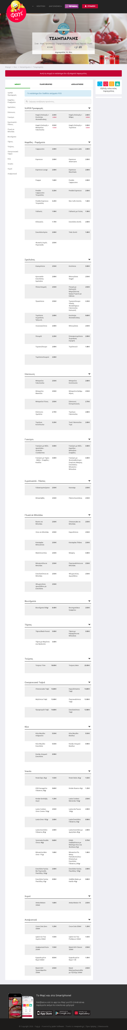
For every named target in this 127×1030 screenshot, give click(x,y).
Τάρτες (10, 141)
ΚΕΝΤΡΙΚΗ (41, 6)
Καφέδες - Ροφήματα (12, 101)
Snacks (10, 164)
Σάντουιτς (11, 112)
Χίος (15, 67)
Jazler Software (58, 1026)
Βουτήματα (12, 137)
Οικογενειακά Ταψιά (13, 152)
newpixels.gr (79, 1026)
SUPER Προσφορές (12, 94)
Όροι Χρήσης (91, 1026)
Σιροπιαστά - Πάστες (12, 123)
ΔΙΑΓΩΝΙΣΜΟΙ (55, 6)
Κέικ (9, 159)
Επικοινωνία (103, 1026)
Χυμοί (10, 169)
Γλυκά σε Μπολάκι (11, 130)
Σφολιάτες (11, 107)
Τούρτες (11, 146)
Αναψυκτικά (12, 174)
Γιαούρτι (11, 117)
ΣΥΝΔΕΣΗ (90, 6)
